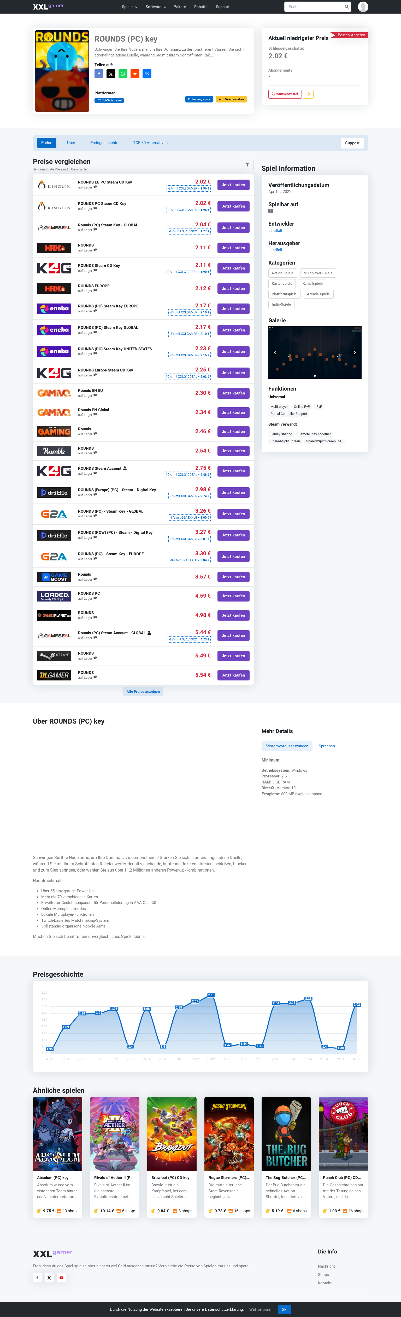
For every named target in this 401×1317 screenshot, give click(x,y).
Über (71, 142)
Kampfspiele (313, 283)
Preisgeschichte (104, 142)
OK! (284, 1310)
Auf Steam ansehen (231, 99)
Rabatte (201, 6)
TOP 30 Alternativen (150, 142)
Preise (46, 142)
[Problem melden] (308, 94)
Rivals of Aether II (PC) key (114, 1177)
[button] (363, 7)
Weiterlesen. (261, 1309)
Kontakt (325, 1283)
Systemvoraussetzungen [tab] (287, 746)
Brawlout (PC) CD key (170, 1177)
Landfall (275, 230)
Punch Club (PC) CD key (340, 1177)
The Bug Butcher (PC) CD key (285, 1177)
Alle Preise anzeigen (143, 692)
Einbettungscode (199, 99)
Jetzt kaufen (233, 185)
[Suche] (317, 7)
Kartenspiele (282, 283)
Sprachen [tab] (327, 746)
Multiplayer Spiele (318, 273)
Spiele (129, 6)
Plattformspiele (284, 294)
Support (222, 6)
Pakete (180, 6)
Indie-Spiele (281, 304)
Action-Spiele (283, 273)
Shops (323, 1274)
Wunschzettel (285, 94)
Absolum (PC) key (53, 1177)
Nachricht (326, 1266)
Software (156, 6)
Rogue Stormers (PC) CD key (227, 1177)
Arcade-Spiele (318, 294)
